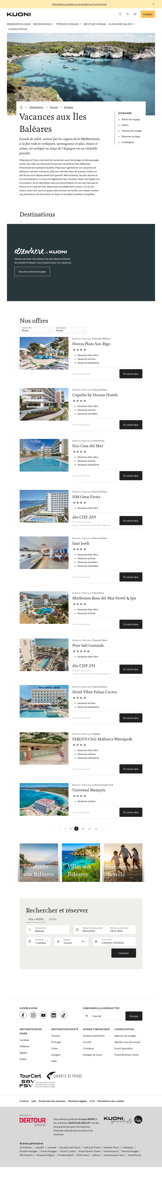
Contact (147, 14)
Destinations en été (64, 1029)
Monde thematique (96, 1029)
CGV (92, 1100)
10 (82, 828)
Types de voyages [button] (67, 23)
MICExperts (26, 1154)
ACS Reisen (26, 1147)
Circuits (87, 1041)
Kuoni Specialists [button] (121, 23)
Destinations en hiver (31, 1031)
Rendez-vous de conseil (127, 1041)
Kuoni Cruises (68, 1151)
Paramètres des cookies (110, 1100)
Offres (125, 124)
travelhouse (134, 1154)
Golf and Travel (92, 1147)
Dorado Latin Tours (69, 1147)
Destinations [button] (42, 23)
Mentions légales (77, 1100)
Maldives (25, 1046)
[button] (127, 14)
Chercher (124, 952)
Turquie (55, 1035)
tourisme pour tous (114, 1154)
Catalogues (128, 142)
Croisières (88, 1048)
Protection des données (52, 1100)
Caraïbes (24, 1039)
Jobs (33, 1100)
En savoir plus (130, 373)
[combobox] (51, 929)
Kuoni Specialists (124, 1048)
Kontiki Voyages (28, 1151)
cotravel (51, 1147)
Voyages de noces (92, 1054)
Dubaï (23, 1058)
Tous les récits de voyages (32, 271)
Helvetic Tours (111, 1147)
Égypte (23, 1052)
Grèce (54, 1048)
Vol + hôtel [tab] (36, 919)
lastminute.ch (111, 1151)
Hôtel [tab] (53, 919)
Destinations (36, 107)
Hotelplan (127, 1147)
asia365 (39, 1147)
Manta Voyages (130, 1151)
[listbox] (36, 330)
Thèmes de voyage (132, 130)
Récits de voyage (95, 23)
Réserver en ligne (19, 23)
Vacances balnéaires (94, 1035)
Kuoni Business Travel (126, 1054)
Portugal (56, 1041)
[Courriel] (107, 1016)
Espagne (68, 107)
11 (89, 828)
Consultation (17, 29)
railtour (96, 1154)
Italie (54, 1060)
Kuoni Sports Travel (89, 1151)
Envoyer (133, 1015)
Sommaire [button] (125, 113)
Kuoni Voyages (49, 1151)
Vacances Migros (45, 1154)
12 (96, 828)
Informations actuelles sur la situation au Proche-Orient (79, 4)
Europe (54, 107)
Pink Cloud (83, 1154)
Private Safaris (66, 1154)
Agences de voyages (125, 1035)
